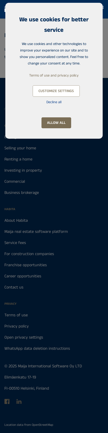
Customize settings (56, 91)
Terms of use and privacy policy (54, 75)
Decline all (53, 102)
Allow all (56, 122)
